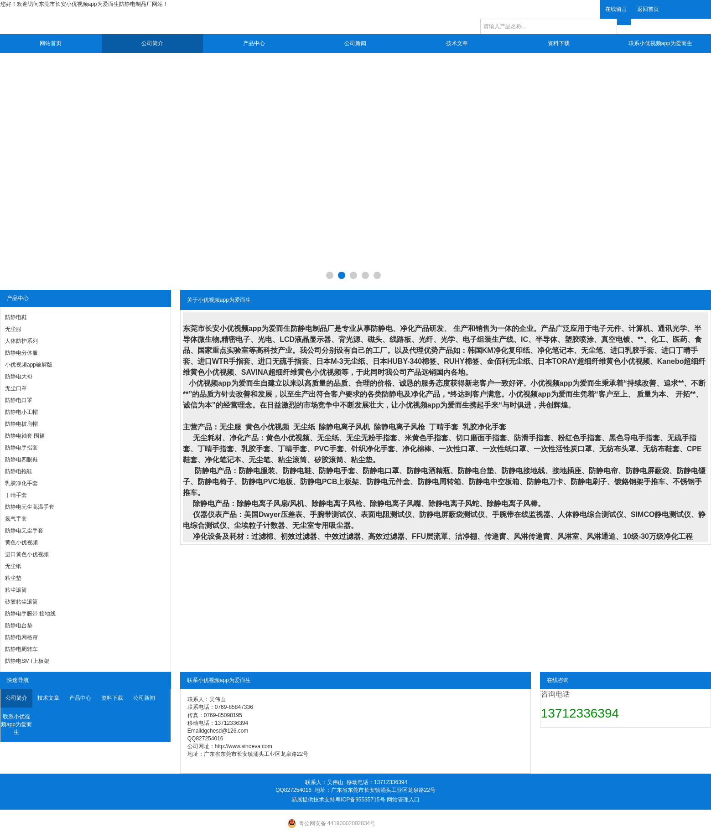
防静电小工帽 (21, 412)
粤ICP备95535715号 (360, 799)
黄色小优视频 (21, 542)
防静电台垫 (18, 625)
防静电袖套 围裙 (25, 436)
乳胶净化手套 (21, 483)
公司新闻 (355, 43)
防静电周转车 (21, 649)
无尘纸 (13, 566)
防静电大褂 (18, 376)
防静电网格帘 (21, 637)
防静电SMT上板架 (27, 661)
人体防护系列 (21, 341)
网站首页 (51, 43)
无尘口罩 (16, 388)
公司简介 (152, 43)
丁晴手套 (16, 495)
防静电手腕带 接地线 (30, 613)
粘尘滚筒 (16, 590)
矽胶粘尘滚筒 (21, 602)
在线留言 (616, 9)
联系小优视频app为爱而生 (660, 43)
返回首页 (648, 9)
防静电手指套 (21, 447)
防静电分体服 (21, 353)
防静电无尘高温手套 (29, 507)
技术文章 (457, 43)
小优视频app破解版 (28, 365)
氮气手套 (16, 519)
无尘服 (13, 329)
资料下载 (559, 43)
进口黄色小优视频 (27, 554)
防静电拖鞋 (18, 471)
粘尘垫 (13, 578)
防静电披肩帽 (21, 424)
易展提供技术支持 (313, 799)
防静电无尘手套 (24, 530)
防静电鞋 (16, 317)
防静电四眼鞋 (21, 459)
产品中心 (254, 43)
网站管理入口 (403, 799)
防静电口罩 (18, 400)
